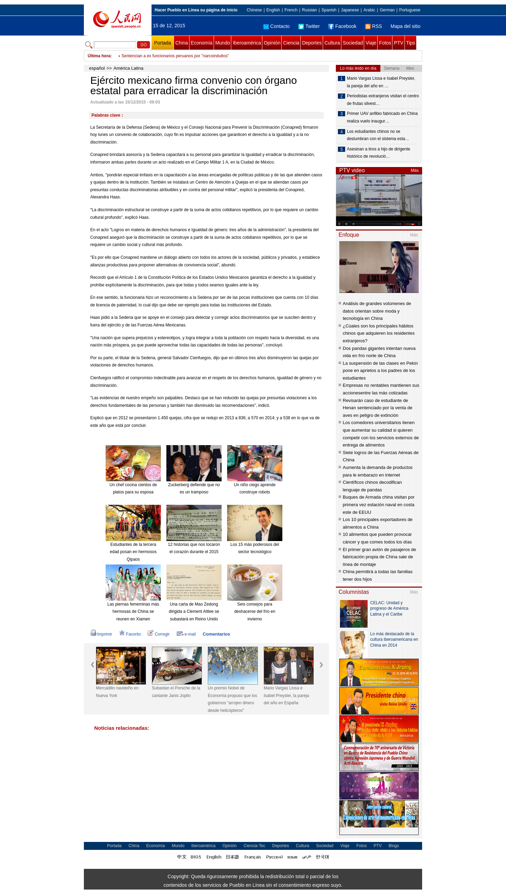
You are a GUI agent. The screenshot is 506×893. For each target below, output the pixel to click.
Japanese (350, 10)
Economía (202, 43)
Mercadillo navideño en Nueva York (117, 692)
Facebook (342, 26)
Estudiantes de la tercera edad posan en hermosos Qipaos (133, 552)
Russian (309, 10)
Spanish (328, 10)
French (290, 10)
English (273, 10)
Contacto (276, 26)
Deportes (312, 43)
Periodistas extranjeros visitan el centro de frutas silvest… (383, 100)
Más (415, 170)
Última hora (99, 55)
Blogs (394, 845)
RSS (373, 26)
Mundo (222, 43)
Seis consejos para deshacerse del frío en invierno (254, 611)
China (181, 43)
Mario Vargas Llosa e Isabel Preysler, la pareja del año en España (286, 695)
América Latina (129, 68)
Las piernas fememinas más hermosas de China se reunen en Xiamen (133, 611)
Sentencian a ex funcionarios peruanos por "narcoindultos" (175, 55)
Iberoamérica (247, 43)
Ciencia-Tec (254, 845)
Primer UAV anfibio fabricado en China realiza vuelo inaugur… (382, 117)
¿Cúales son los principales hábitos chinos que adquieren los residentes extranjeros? (379, 333)
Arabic (369, 10)
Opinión (272, 43)
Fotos (385, 43)
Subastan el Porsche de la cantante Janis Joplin (176, 692)
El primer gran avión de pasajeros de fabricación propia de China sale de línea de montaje (379, 557)
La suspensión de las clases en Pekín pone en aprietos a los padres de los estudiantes (380, 371)
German (387, 10)
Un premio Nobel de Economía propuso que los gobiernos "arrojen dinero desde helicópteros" (232, 699)
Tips (410, 43)
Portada (162, 43)
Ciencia (291, 43)
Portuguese (409, 10)
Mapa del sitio (405, 26)
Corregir (158, 634)
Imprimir (101, 634)
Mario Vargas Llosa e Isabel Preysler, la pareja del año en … (381, 82)
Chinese (254, 10)
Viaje (371, 43)
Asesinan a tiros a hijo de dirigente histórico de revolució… (378, 153)
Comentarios (216, 634)
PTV (398, 43)
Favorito (130, 634)
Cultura (332, 43)
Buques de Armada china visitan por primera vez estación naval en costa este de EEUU (379, 504)
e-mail (186, 634)
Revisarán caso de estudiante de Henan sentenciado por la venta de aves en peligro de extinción (377, 408)
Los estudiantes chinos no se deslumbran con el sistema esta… (378, 135)
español (97, 68)
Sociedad (353, 43)
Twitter (309, 26)
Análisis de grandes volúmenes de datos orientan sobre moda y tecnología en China (377, 311)
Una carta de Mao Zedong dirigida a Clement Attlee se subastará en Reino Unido (194, 611)
